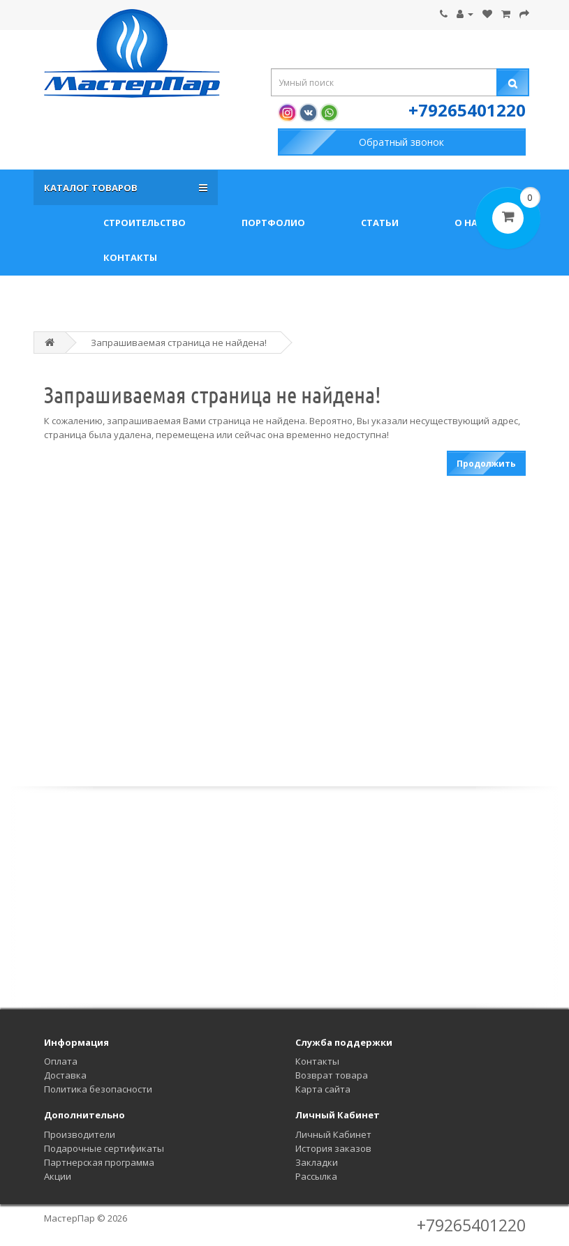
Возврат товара (331, 1075)
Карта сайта (322, 1089)
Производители (79, 1134)
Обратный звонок (401, 142)
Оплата (60, 1061)
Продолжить (486, 464)
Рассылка (316, 1176)
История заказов (333, 1148)
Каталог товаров (93, 187)
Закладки (316, 1162)
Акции (57, 1176)
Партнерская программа (99, 1162)
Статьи (380, 222)
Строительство (144, 222)
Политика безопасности (98, 1089)
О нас (469, 222)
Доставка (65, 1075)
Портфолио (273, 222)
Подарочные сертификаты (104, 1148)
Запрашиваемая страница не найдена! (179, 342)
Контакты (130, 257)
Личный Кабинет (333, 1134)
